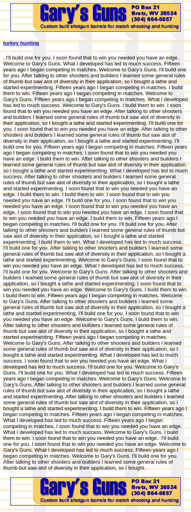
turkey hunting (21, 43)
